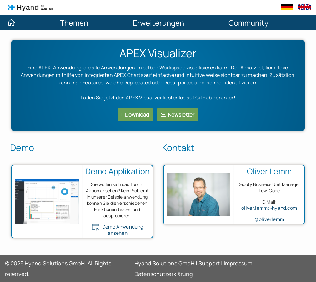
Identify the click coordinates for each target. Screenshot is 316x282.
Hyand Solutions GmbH (164, 263)
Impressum (238, 263)
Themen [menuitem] (74, 23)
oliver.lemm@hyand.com (269, 208)
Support (209, 263)
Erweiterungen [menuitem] (158, 23)
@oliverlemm (269, 219)
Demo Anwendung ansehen (117, 230)
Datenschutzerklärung (163, 274)
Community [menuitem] (248, 23)
